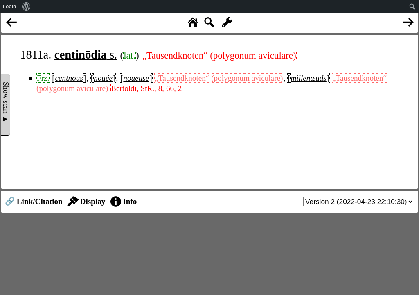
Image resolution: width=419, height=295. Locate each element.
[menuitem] (26, 6)
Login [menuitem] (9, 6)
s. (85, 54)
